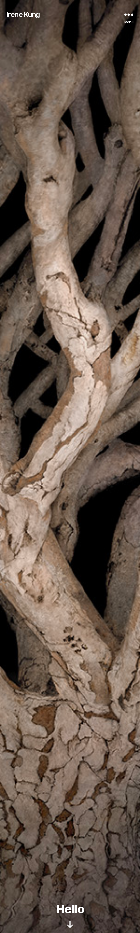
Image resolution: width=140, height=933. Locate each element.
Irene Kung (23, 14)
